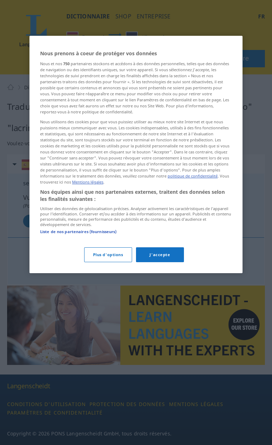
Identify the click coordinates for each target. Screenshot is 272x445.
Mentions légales (87, 182)
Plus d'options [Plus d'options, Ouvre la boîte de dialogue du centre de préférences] (108, 254)
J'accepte (159, 254)
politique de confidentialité (193, 176)
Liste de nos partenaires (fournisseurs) (78, 231)
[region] (136, 154)
